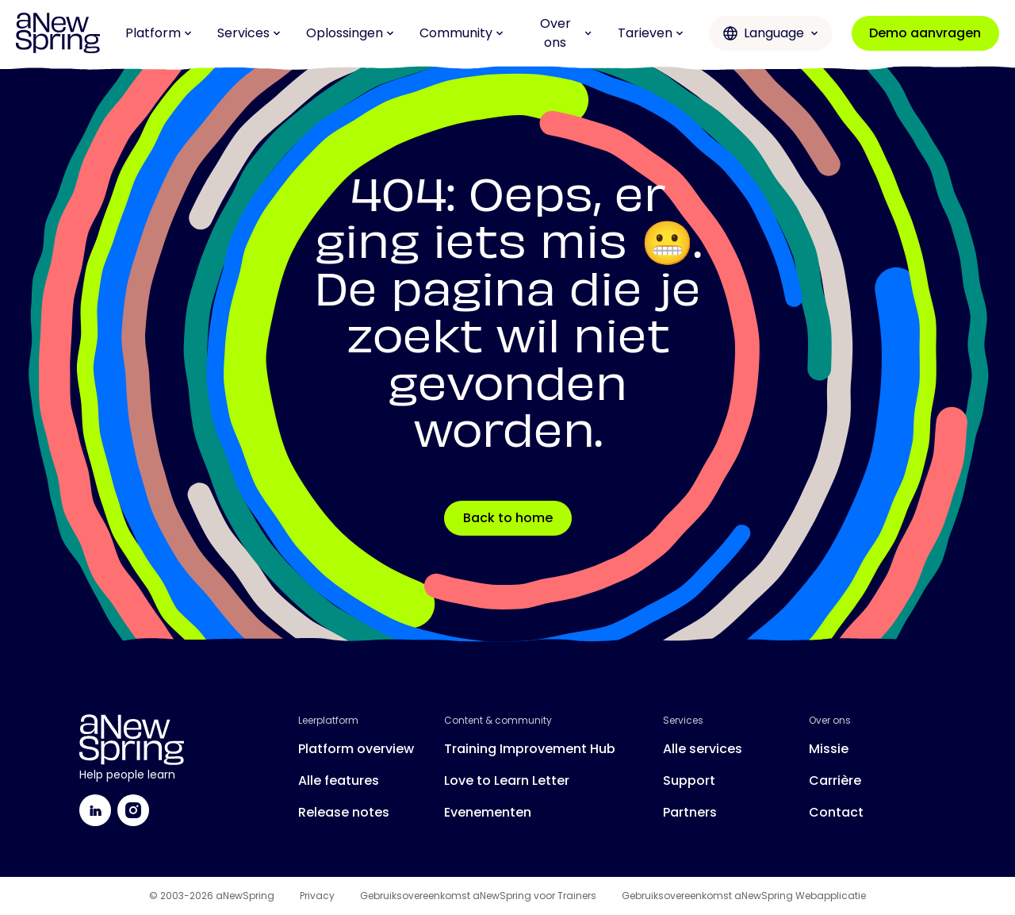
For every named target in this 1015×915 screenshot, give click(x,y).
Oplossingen (350, 33)
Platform (158, 33)
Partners (690, 812)
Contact (836, 812)
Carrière (835, 780)
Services (249, 33)
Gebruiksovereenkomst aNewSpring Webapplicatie (744, 896)
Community (461, 33)
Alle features (338, 780)
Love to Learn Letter (506, 780)
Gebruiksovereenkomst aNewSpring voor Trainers (478, 896)
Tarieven (651, 33)
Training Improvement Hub (529, 749)
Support (689, 780)
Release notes (343, 812)
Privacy (317, 896)
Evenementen (487, 812)
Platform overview (356, 749)
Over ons (566, 33)
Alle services (702, 749)
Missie (828, 749)
